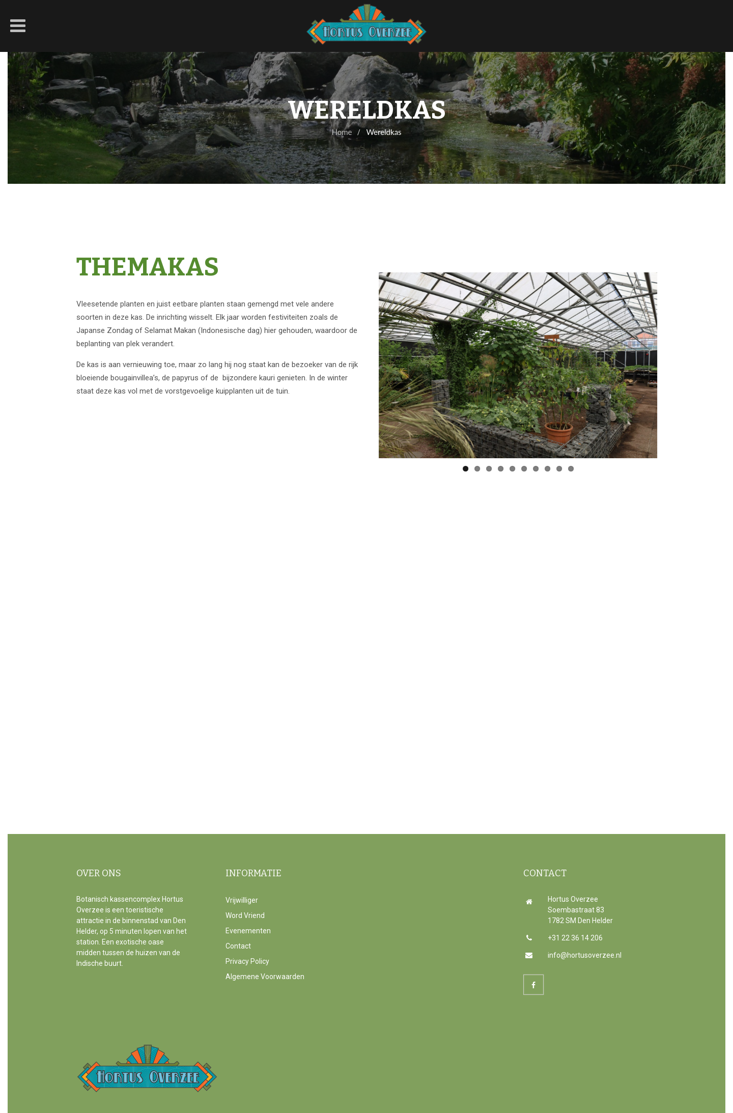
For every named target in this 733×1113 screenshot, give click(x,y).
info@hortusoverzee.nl (573, 955)
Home (341, 131)
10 (564, 468)
